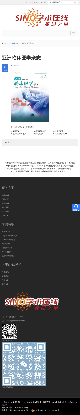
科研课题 (5, 207)
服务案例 (15, 43)
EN (36, 2)
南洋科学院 (6, 244)
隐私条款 (5, 284)
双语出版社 (6, 231)
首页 (6, 43)
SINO (17, 65)
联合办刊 (5, 203)
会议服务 (5, 211)
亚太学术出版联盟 (8, 239)
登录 (43, 2)
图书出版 (5, 199)
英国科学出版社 (8, 256)
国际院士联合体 (8, 248)
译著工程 (5, 215)
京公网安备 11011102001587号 (45, 410)
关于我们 (5, 272)
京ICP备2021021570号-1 (20, 410)
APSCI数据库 (7, 252)
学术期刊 (5, 195)
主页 (28, 2)
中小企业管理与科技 (9, 235)
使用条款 (5, 280)
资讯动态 (5, 276)
